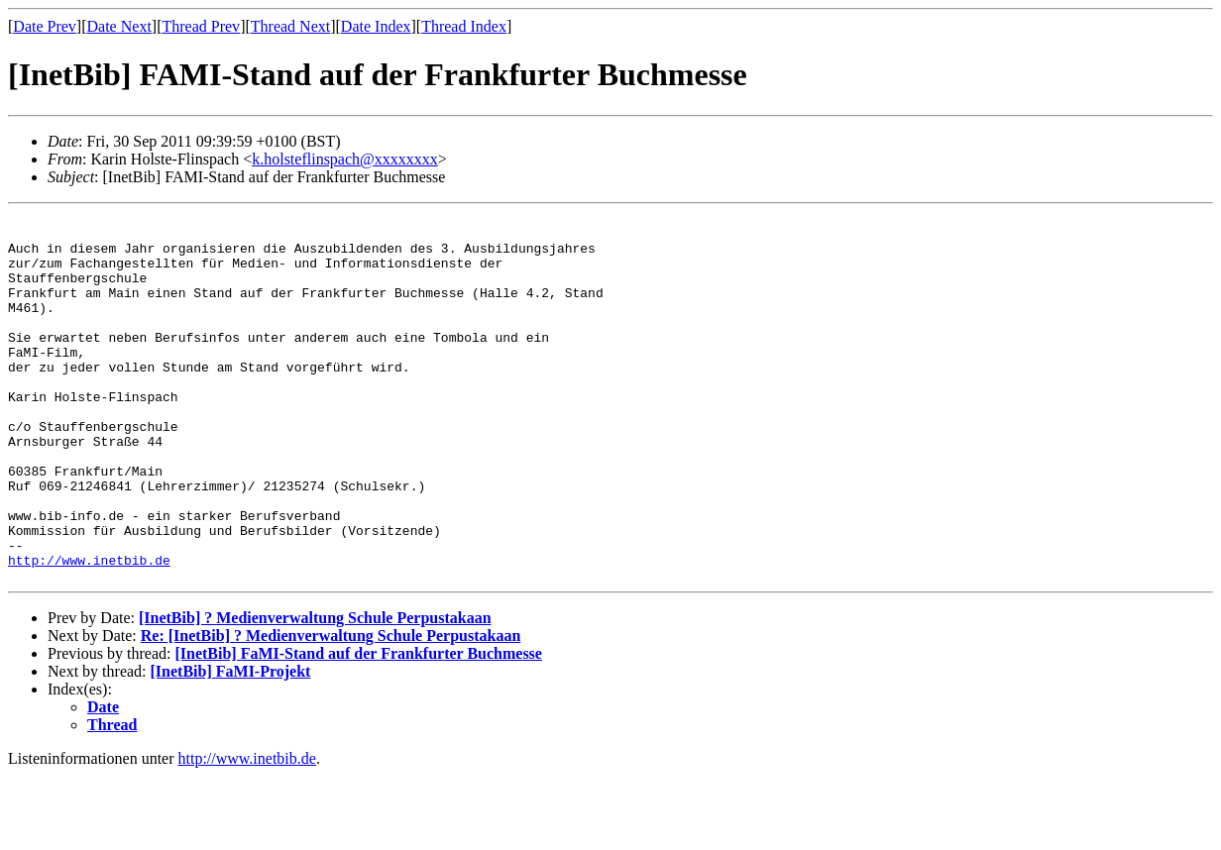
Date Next (119, 26)
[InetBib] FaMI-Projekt (231, 745)
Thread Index (463, 26)
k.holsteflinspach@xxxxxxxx (345, 159)
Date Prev (44, 26)
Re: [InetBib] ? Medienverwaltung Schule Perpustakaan (331, 709)
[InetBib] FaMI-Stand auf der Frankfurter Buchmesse (358, 727)
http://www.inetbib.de (89, 631)
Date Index (376, 26)
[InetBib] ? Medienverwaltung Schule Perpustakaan (315, 692)
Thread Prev (201, 26)
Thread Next (290, 26)
